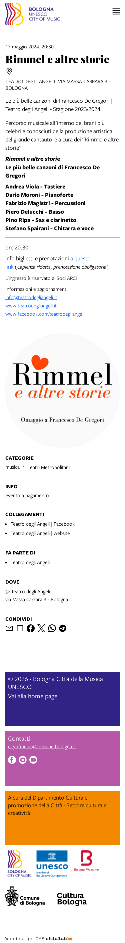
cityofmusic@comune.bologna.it (42, 746)
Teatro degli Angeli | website (40, 533)
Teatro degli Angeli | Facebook (43, 523)
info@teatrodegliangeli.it (31, 297)
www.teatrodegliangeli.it (31, 305)
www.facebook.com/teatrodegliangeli (44, 313)
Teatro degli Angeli (30, 562)
